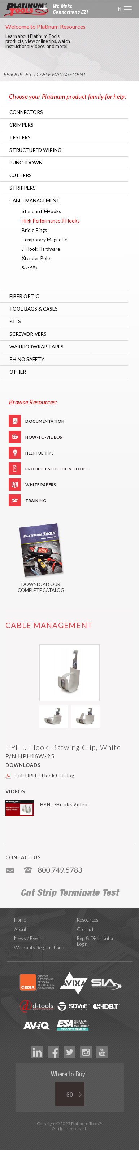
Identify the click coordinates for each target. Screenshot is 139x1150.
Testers (20, 137)
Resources (17, 74)
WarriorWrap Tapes (36, 347)
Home (20, 920)
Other (17, 372)
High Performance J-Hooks (50, 221)
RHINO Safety (26, 359)
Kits (15, 321)
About (20, 929)
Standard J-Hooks (41, 211)
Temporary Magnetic (44, 239)
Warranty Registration (38, 948)
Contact (85, 929)
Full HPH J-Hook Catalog (45, 775)
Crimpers (21, 125)
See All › (29, 268)
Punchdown (26, 163)
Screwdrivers (28, 334)
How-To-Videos (43, 437)
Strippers (22, 188)
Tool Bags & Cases (33, 309)
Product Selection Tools (56, 468)
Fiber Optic (24, 296)
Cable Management (61, 74)
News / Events (29, 938)
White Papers (40, 484)
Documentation (45, 421)
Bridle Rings (34, 230)
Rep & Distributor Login (95, 941)
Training (35, 500)
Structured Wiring (35, 150)
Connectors (26, 112)
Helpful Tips (39, 453)
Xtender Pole (36, 258)
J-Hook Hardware (41, 249)
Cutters (20, 175)
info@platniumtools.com (10, 867)
